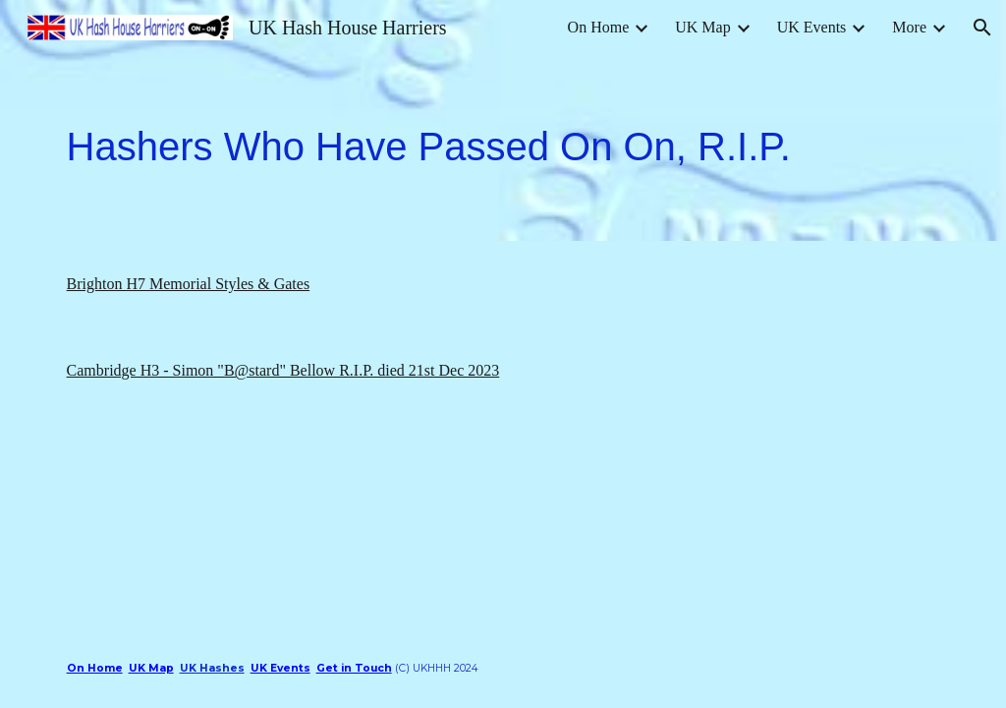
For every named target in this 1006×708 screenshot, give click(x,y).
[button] (982, 27)
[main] (503, 148)
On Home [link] (599, 27)
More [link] (909, 27)
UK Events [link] (812, 27)
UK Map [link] (702, 27)
